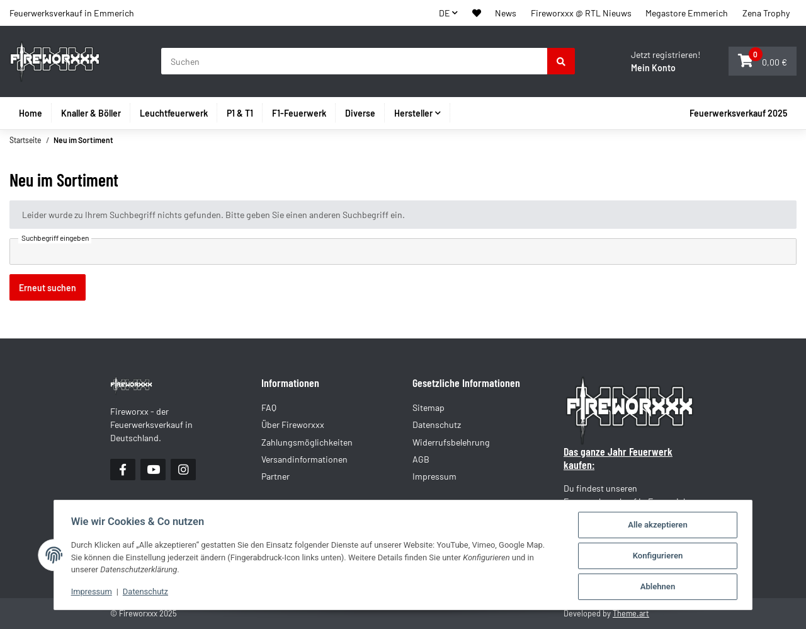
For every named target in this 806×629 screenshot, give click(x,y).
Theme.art (631, 613)
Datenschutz (144, 592)
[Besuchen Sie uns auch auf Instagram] (183, 469)
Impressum (89, 592)
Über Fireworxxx (292, 424)
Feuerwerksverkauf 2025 (738, 113)
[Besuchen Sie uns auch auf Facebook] (122, 469)
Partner (275, 476)
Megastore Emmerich (686, 13)
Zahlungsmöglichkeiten (307, 442)
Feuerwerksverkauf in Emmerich (71, 13)
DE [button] (444, 13)
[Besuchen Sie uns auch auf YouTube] (153, 469)
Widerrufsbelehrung (451, 442)
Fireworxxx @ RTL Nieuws (581, 13)
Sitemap (428, 407)
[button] (477, 13)
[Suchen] (354, 61)
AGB (420, 459)
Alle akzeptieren (660, 525)
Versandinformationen (304, 459)
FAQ (268, 407)
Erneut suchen (47, 287)
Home (30, 113)
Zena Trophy (766, 13)
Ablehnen (660, 587)
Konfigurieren (660, 556)
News (505, 13)
